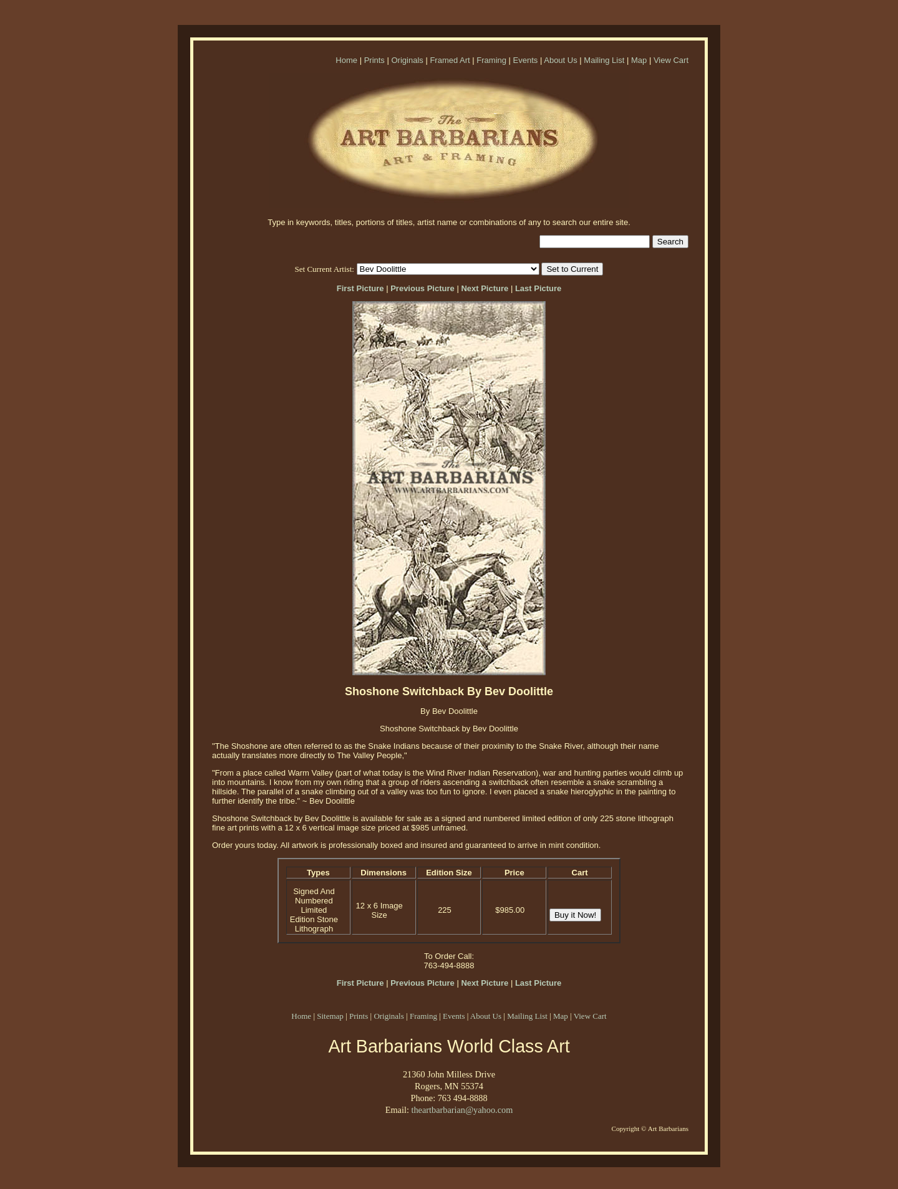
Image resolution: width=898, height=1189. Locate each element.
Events (525, 60)
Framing (491, 60)
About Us (560, 60)
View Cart (671, 60)
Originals (407, 60)
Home (346, 60)
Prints (374, 60)
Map (639, 60)
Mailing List (604, 60)
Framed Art (450, 60)
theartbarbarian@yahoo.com (462, 1110)
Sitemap (330, 1016)
